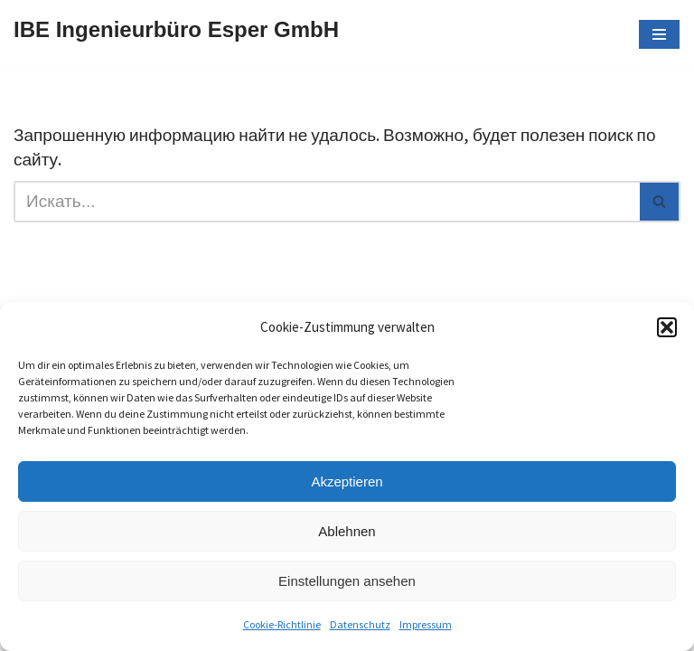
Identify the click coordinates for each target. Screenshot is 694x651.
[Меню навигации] (659, 34)
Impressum (425, 624)
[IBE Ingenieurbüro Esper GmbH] (176, 34)
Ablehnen (346, 531)
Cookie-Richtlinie (282, 624)
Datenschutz (360, 624)
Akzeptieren (346, 481)
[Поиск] (327, 201)
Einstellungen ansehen (347, 581)
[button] (667, 327)
